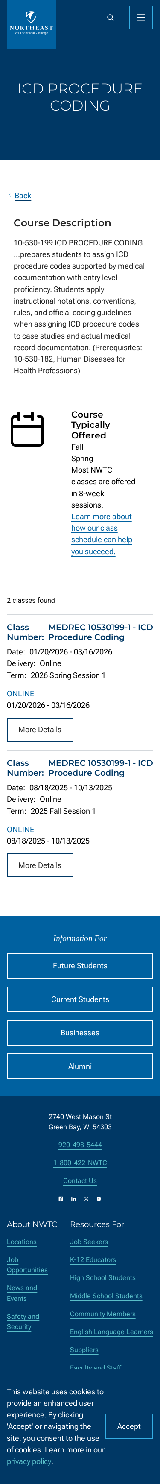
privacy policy (29, 1461)
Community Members (103, 1314)
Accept (129, 1426)
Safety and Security (23, 1321)
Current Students (80, 999)
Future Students (80, 965)
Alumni (80, 1066)
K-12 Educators (93, 1260)
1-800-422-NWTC (80, 1163)
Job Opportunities (27, 1265)
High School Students (103, 1278)
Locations (22, 1242)
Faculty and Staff (95, 1368)
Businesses (80, 1032)
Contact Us (80, 1181)
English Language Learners (111, 1332)
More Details (39, 729)
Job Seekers (89, 1242)
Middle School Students (106, 1296)
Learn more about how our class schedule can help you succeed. (101, 534)
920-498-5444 (80, 1145)
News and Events (22, 1293)
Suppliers (84, 1350)
